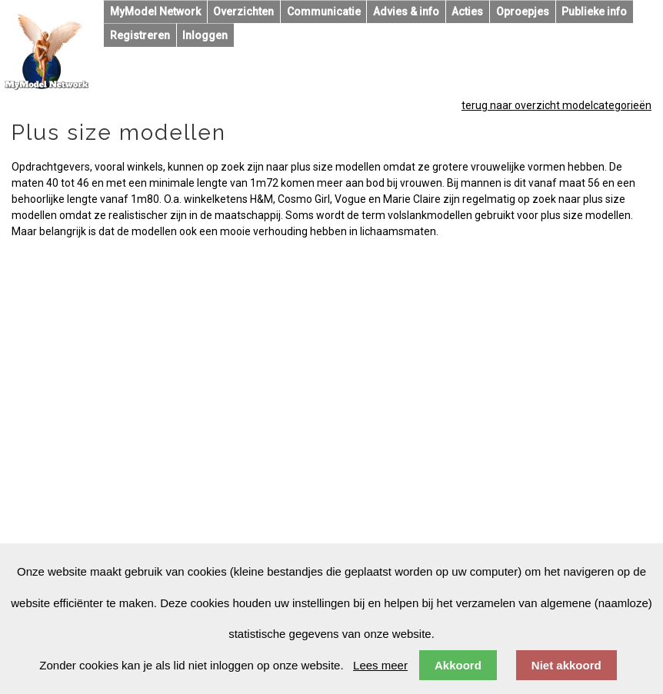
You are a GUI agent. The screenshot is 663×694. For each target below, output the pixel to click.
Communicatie (324, 11)
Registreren (140, 35)
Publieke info (594, 11)
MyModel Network (155, 11)
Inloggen (205, 35)
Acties (467, 11)
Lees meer (380, 665)
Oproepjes (522, 11)
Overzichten (243, 11)
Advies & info (406, 11)
